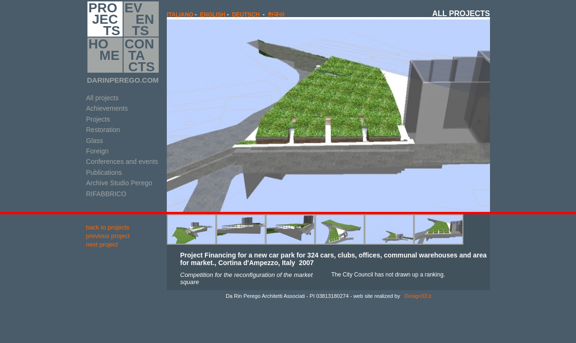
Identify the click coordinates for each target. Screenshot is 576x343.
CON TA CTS (140, 55)
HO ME (103, 55)
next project (102, 244)
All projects (102, 98)
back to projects (107, 227)
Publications (104, 172)
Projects (98, 119)
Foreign (97, 151)
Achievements (107, 108)
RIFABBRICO (106, 194)
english (212, 14)
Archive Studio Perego (119, 183)
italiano (180, 14)
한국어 (276, 14)
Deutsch (245, 14)
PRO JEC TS (104, 19)
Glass (94, 140)
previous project (108, 235)
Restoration (103, 129)
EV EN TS (139, 19)
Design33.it (417, 296)
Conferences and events (122, 161)
